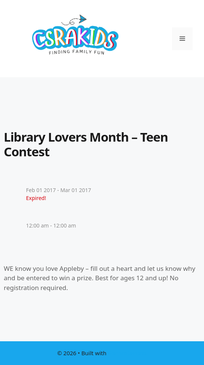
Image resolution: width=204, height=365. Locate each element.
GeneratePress (127, 353)
